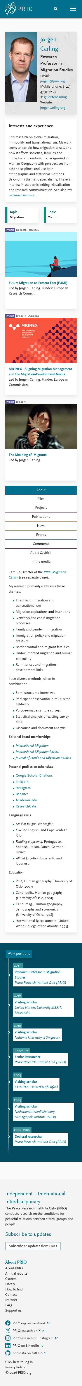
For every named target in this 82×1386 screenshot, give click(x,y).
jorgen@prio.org (52, 81)
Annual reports (16, 1273)
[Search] (56, 9)
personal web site (22, 195)
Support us (13, 1310)
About (41, 490)
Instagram (23, 788)
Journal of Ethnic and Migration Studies (43, 758)
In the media (41, 562)
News (41, 526)
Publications (41, 517)
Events (41, 535)
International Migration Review (37, 752)
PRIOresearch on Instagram (29, 1338)
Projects (41, 508)
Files (41, 499)
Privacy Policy (15, 1367)
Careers (10, 1279)
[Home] (18, 8)
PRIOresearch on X (23, 1330)
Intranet (11, 1300)
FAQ (8, 1305)
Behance (22, 794)
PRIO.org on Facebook (25, 1323)
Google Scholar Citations (34, 776)
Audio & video (41, 553)
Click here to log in (19, 1362)
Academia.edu (26, 800)
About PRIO (14, 1268)
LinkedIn (22, 782)
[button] (73, 9)
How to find (14, 1289)
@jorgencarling (55, 97)
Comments (41, 544)
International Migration (32, 746)
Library (10, 1284)
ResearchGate (26, 806)
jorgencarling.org (52, 108)
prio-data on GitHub (24, 1353)
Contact (11, 1295)
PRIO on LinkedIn (22, 1345)
